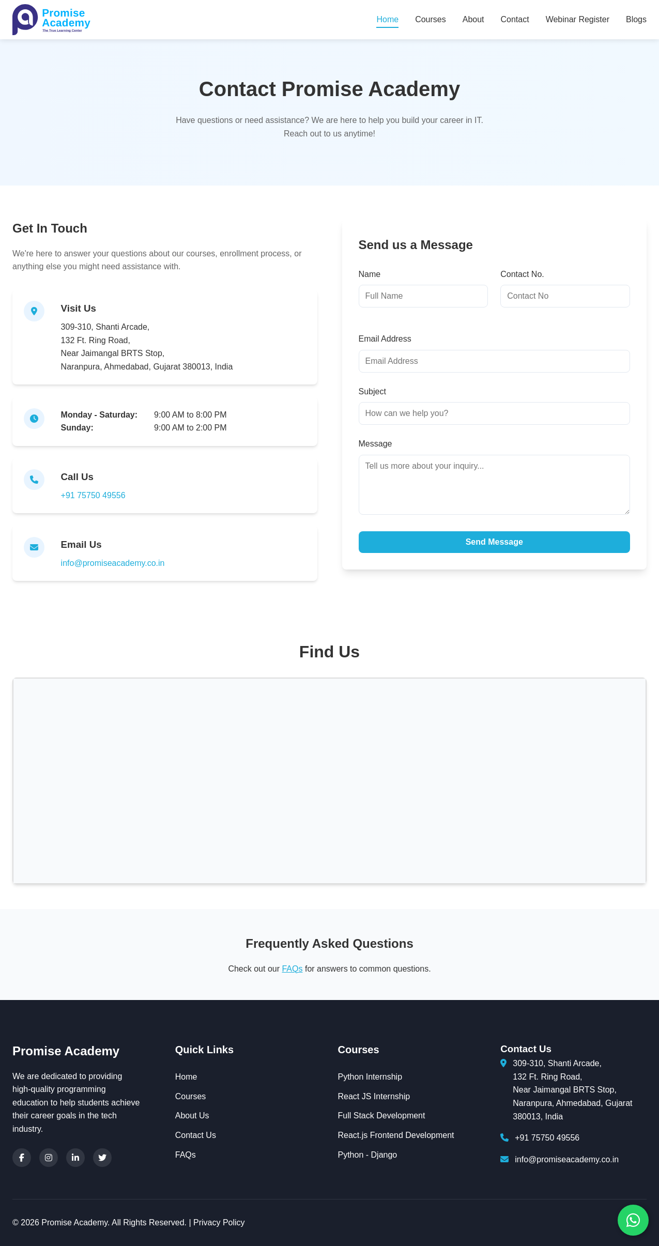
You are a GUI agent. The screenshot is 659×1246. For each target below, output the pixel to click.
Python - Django (367, 1154)
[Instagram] (48, 1157)
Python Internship (370, 1076)
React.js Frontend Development (396, 1135)
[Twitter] (102, 1157)
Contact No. (522, 274)
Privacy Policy (219, 1222)
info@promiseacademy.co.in (113, 563)
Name (370, 274)
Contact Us (195, 1135)
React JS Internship (374, 1096)
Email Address (385, 338)
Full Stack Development (381, 1115)
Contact (515, 19)
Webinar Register (577, 19)
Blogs (636, 19)
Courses (430, 19)
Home (387, 19)
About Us (192, 1115)
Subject (372, 391)
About (473, 19)
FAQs (292, 968)
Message (375, 443)
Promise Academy (65, 1051)
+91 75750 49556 (93, 495)
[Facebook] (21, 1157)
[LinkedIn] (75, 1157)
